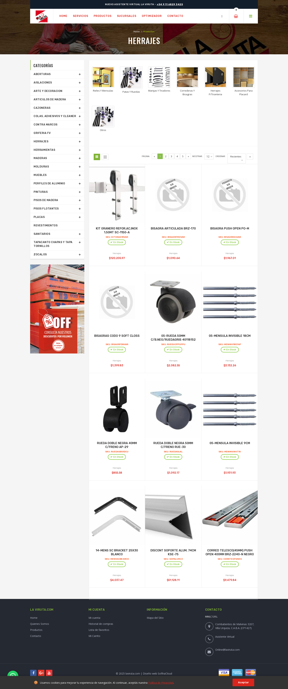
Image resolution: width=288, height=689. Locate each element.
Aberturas (42, 74)
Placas (39, 217)
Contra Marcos (45, 124)
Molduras (41, 166)
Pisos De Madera (46, 200)
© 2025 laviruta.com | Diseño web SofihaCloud (144, 673)
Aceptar (243, 682)
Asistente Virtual (224, 636)
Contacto (35, 636)
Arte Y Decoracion (48, 91)
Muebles (40, 175)
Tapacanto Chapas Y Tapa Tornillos (53, 244)
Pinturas (41, 192)
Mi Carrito (94, 636)
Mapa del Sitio (155, 617)
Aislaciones (43, 82)
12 (209, 156)
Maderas (40, 158)
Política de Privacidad (160, 682)
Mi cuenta (94, 617)
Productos (36, 630)
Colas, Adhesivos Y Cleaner (55, 116)
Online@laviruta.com (227, 649)
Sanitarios (42, 234)
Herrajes (41, 141)
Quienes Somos (39, 624)
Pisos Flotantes (46, 208)
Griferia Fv (42, 133)
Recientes (235, 156)
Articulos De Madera (50, 99)
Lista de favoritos (99, 630)
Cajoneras (42, 108)
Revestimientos (45, 225)
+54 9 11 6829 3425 (170, 4)
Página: (146, 156)
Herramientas (44, 150)
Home (137, 31)
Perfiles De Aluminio (49, 183)
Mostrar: (197, 156)
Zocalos (40, 254)
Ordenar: (220, 156)
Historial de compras (101, 624)
